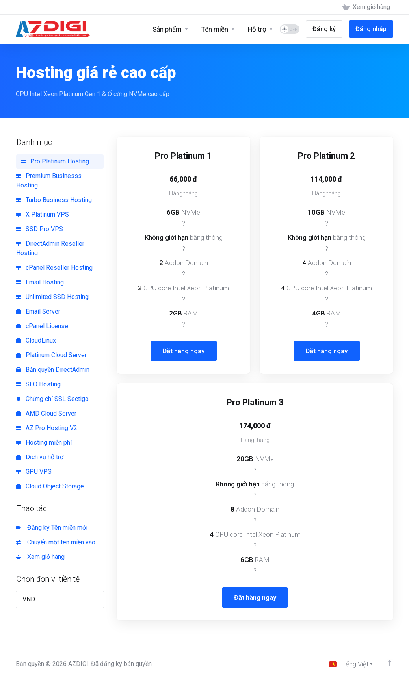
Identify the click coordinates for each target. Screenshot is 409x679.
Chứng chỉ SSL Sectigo (52, 399)
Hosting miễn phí (44, 442)
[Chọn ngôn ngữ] (351, 664)
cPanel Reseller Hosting (54, 267)
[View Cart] (366, 7)
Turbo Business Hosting (54, 200)
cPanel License (42, 326)
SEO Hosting (38, 384)
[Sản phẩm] (170, 29)
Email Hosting (40, 282)
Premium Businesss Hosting (49, 180)
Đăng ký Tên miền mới (51, 527)
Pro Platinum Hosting (55, 161)
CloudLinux (36, 340)
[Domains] (218, 29)
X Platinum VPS (42, 214)
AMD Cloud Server (46, 413)
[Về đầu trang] (390, 662)
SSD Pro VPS (39, 229)
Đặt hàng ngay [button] (183, 351)
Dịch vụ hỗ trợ (39, 457)
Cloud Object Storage (50, 486)
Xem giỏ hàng (40, 556)
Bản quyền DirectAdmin (52, 369)
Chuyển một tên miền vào (55, 542)
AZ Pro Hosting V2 (46, 428)
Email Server (38, 311)
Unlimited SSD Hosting (52, 297)
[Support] (261, 29)
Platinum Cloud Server (51, 355)
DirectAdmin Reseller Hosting (50, 248)
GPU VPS (34, 471)
